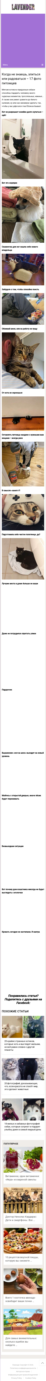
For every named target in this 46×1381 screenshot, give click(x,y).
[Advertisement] (23, 38)
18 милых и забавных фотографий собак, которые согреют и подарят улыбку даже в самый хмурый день (22, 1126)
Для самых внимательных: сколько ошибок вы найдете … (21, 1342)
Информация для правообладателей (23, 1375)
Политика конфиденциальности (23, 1368)
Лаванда (15, 1365)
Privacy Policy (16, 1378)
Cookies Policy (30, 1378)
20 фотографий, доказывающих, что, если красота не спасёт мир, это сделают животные (21, 1086)
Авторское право (23, 1371)
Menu (5, 65)
